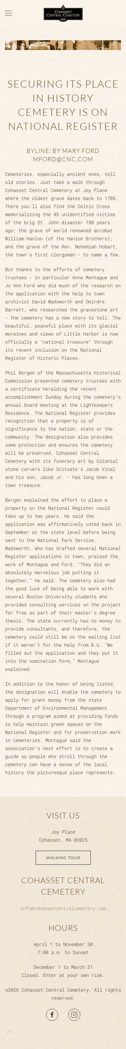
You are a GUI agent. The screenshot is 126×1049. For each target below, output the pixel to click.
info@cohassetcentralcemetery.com (63, 908)
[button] (8, 13)
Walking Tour (63, 857)
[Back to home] (63, 13)
